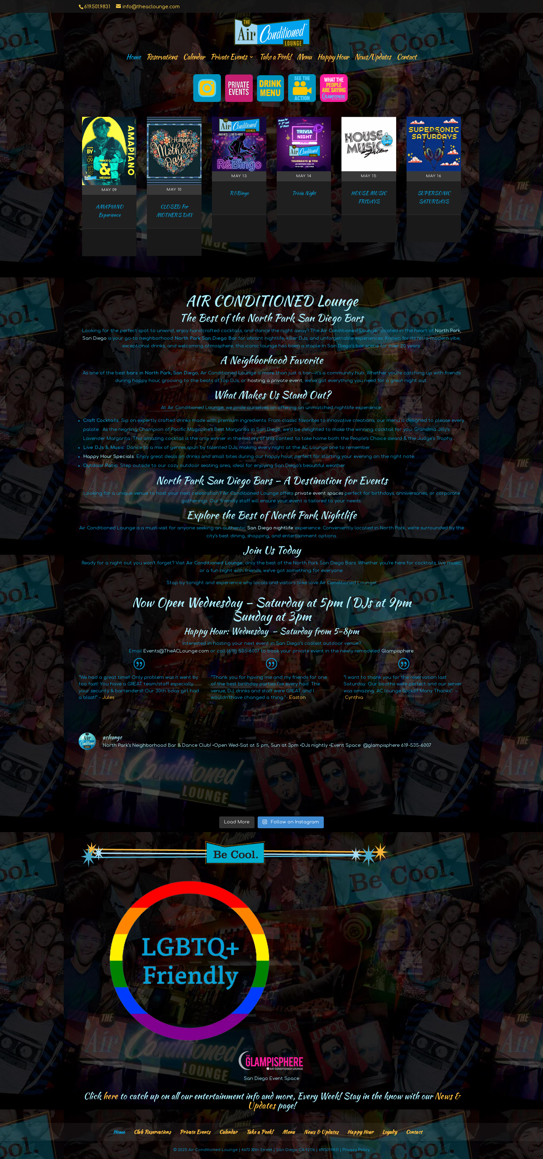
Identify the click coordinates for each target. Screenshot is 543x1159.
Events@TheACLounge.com (176, 651)
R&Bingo (239, 193)
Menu (304, 58)
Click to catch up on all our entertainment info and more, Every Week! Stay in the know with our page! (271, 1101)
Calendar (194, 58)
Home (133, 58)
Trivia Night (303, 193)
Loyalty (389, 1132)
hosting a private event (275, 380)
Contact (406, 58)
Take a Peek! (275, 58)
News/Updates (373, 58)
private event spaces (319, 493)
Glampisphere (397, 651)
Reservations (161, 58)
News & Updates (321, 1132)
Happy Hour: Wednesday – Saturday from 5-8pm (271, 631)
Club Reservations (152, 1132)
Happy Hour (333, 58)
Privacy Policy (356, 1150)
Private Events (229, 58)
